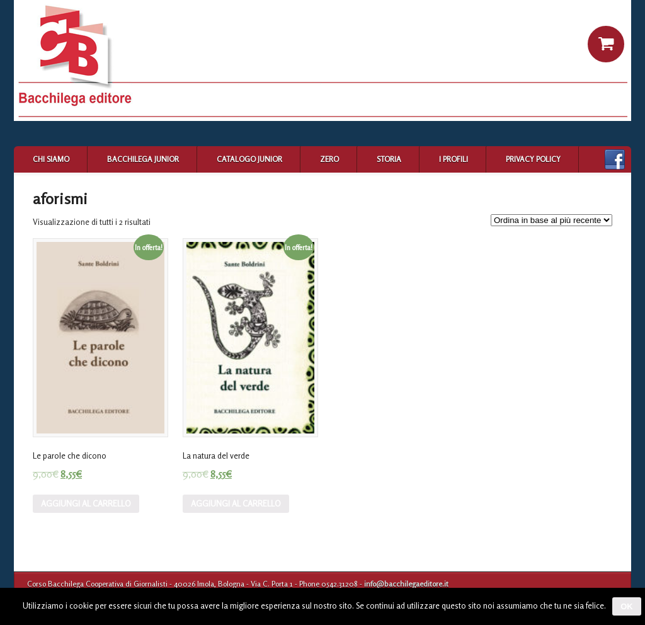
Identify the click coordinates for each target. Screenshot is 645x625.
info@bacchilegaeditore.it (406, 583)
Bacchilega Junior (143, 159)
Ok (626, 606)
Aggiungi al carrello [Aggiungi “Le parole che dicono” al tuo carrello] (86, 503)
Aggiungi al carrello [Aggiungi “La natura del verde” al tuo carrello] (236, 503)
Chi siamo (51, 159)
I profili (453, 159)
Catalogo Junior (249, 159)
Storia (389, 159)
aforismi (60, 199)
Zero (329, 159)
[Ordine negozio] (551, 220)
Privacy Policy (533, 159)
